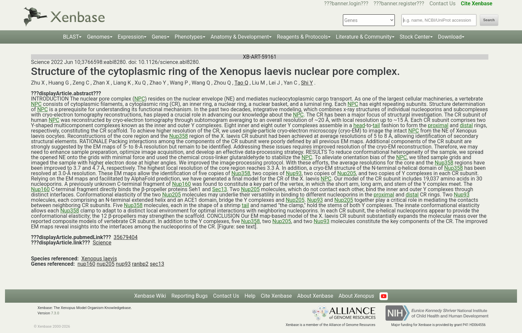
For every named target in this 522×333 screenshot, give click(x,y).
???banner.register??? (399, 3)
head (359, 125)
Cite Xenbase (276, 296)
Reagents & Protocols (302, 37)
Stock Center (415, 37)
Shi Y (307, 83)
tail (376, 125)
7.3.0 (55, 313)
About (356, 296)
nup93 (123, 264)
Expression (131, 37)
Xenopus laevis (99, 258)
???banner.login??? (346, 3)
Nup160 (181, 184)
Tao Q (241, 83)
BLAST (71, 37)
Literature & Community (364, 37)
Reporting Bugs (189, 296)
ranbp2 (140, 264)
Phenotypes (189, 37)
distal (466, 125)
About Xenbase (315, 296)
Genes (159, 37)
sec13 (157, 264)
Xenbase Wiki (150, 296)
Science (102, 242)
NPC (139, 99)
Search (489, 20)
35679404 (125, 237)
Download (450, 37)
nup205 (106, 264)
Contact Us (442, 3)
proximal (438, 125)
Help (249, 296)
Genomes (98, 37)
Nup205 (346, 173)
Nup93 (294, 173)
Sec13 (219, 189)
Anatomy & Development (240, 37)
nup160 (87, 264)
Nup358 (178, 136)
